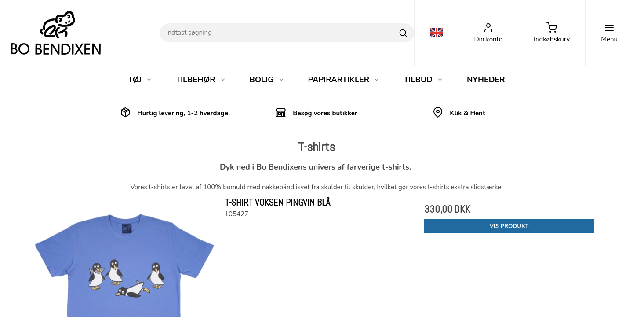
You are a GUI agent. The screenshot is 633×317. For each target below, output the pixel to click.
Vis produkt (509, 226)
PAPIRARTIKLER (344, 79)
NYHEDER (486, 79)
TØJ (140, 79)
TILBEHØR (201, 79)
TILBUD (423, 79)
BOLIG (267, 79)
